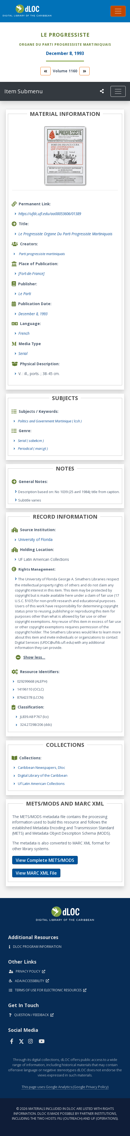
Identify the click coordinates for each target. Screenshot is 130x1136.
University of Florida (35, 539)
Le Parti (24, 293)
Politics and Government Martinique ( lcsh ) (50, 421)
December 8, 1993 (32, 313)
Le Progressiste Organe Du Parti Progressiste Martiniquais (65, 233)
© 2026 (65, 1113)
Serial (22, 353)
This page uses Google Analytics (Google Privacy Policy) (65, 1086)
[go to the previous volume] (45, 71)
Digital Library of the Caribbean (42, 775)
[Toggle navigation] (118, 11)
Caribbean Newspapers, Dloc (41, 767)
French (24, 333)
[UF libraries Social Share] (102, 91)
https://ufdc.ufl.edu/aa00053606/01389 (49, 213)
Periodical (33, 448)
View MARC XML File (36, 873)
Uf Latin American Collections (41, 783)
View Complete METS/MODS (45, 860)
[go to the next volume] (84, 71)
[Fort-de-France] (31, 273)
